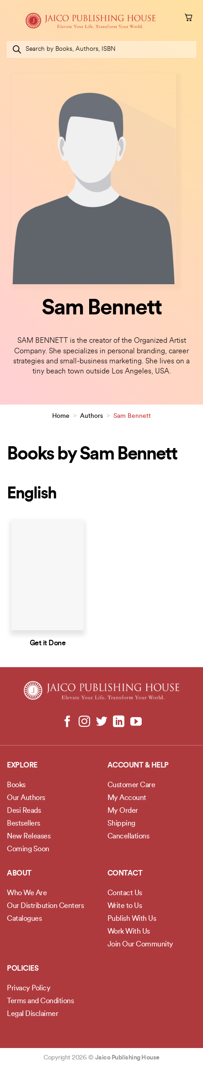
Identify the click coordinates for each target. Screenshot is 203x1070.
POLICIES (22, 969)
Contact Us (124, 893)
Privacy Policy (28, 988)
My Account (126, 798)
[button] (12, 20)
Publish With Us (131, 919)
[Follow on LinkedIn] (118, 722)
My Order (122, 811)
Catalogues (24, 919)
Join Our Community (140, 944)
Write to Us (124, 906)
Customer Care (131, 785)
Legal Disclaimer (32, 1014)
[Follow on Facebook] (67, 722)
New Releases (28, 836)
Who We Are (27, 893)
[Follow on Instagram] (84, 722)
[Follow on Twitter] (101, 722)
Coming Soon (28, 849)
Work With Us (128, 931)
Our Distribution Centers (45, 906)
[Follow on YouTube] (135, 722)
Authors (91, 416)
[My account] (176, 18)
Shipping (121, 823)
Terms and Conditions (40, 1001)
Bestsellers (23, 823)
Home (60, 416)
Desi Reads (24, 811)
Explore (22, 765)
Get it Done (48, 643)
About (19, 873)
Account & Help (138, 765)
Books (16, 785)
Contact (125, 873)
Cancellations (128, 836)
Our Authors (26, 798)
